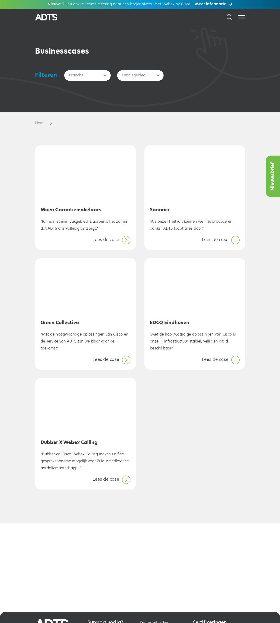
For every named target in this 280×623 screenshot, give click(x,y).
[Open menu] (241, 17)
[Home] (51, 17)
